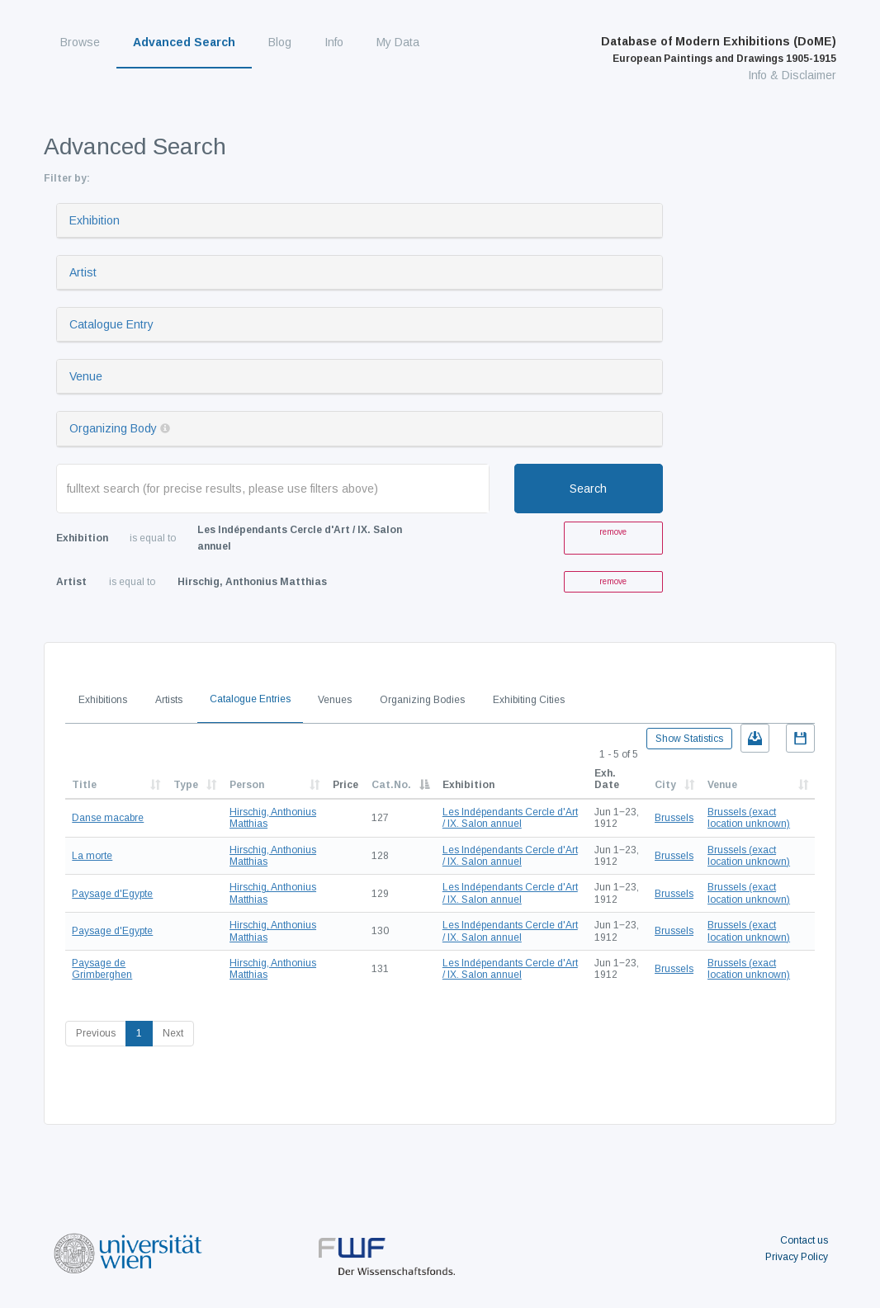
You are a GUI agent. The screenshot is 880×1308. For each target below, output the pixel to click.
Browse (80, 42)
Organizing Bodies (422, 700)
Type (185, 785)
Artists (168, 700)
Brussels (674, 818)
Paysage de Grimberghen (102, 968)
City (665, 785)
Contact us (804, 1240)
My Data (397, 42)
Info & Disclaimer (792, 75)
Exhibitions (102, 700)
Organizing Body (113, 428)
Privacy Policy (796, 1257)
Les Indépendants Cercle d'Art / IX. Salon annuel (510, 817)
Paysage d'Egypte (112, 894)
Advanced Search (184, 42)
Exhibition (94, 220)
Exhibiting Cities (529, 700)
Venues (335, 700)
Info (333, 42)
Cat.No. (391, 785)
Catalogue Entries (250, 699)
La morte (92, 856)
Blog (279, 42)
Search (588, 488)
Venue (85, 376)
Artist (83, 272)
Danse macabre (108, 818)
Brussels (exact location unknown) (748, 817)
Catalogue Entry (111, 324)
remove (613, 531)
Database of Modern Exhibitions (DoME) (718, 49)
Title (84, 785)
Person (246, 785)
